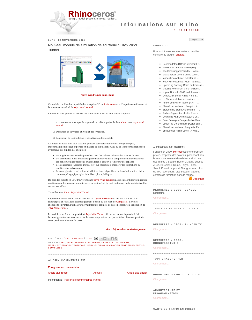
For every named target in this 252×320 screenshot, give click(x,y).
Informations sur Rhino (160, 24)
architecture (75, 242)
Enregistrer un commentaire (63, 267)
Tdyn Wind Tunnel (103, 179)
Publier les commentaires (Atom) (82, 279)
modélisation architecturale (66, 245)
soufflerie (55, 248)
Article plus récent (58, 272)
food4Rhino (92, 242)
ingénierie (123, 242)
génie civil (108, 242)
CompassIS (122, 201)
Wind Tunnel (86, 107)
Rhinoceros (109, 104)
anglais (180, 54)
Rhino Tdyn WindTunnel (76, 192)
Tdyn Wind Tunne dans (94, 94)
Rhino (110, 94)
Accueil (97, 272)
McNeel (177, 151)
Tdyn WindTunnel (102, 198)
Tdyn (77, 107)
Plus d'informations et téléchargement (125, 229)
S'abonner (196, 178)
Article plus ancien (137, 272)
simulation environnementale (125, 245)
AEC (63, 242)
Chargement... (161, 197)
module (91, 245)
